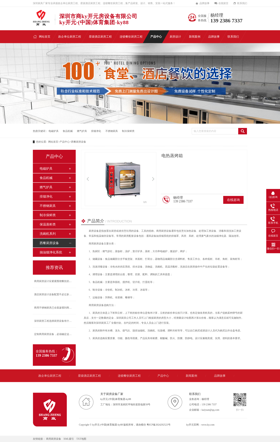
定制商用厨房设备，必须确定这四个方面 (56, 334)
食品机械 (68, 131)
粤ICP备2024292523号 (159, 424)
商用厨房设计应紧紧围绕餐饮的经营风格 (56, 281)
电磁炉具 (54, 131)
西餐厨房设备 (78, 141)
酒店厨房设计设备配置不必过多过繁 (54, 294)
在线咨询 (233, 200)
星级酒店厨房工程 (89, 375)
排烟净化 (96, 131)
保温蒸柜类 (48, 224)
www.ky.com (207, 424)
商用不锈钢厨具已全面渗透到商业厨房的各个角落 (61, 307)
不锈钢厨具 (111, 131)
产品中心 (65, 141)
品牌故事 (204, 3)
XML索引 (68, 439)
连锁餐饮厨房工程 (129, 375)
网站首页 (53, 141)
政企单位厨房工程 (49, 375)
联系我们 (242, 3)
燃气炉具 (82, 131)
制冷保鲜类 (128, 131)
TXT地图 (81, 439)
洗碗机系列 (48, 233)
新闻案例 (191, 375)
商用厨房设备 (53, 439)
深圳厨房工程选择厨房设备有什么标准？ (56, 321)
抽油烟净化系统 (51, 252)
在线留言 (223, 3)
